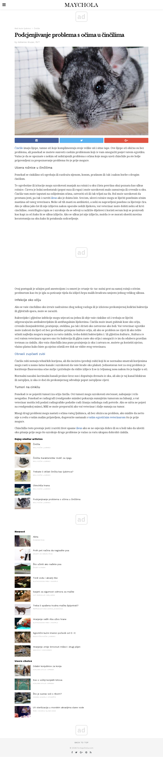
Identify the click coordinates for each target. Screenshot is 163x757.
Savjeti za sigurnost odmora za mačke (53, 591)
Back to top (81, 743)
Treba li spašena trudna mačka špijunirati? (55, 605)
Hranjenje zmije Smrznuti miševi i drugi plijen (56, 647)
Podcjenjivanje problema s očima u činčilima (56, 499)
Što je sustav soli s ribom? (47, 694)
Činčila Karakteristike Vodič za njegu (52, 458)
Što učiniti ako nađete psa (47, 564)
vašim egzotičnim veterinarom (106, 417)
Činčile (37, 28)
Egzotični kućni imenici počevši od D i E (54, 633)
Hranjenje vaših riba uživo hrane (49, 619)
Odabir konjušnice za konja (47, 666)
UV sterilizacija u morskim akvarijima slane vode (58, 707)
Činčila (36, 444)
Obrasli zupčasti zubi (30, 354)
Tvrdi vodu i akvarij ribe (45, 578)
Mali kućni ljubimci (23, 28)
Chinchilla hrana (41, 485)
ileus (54, 197)
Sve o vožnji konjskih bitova (47, 680)
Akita (35, 536)
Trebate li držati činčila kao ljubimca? (53, 471)
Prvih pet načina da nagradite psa (51, 550)
